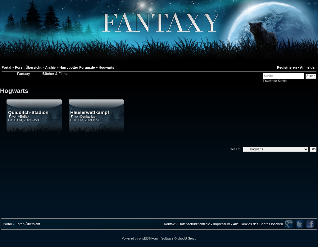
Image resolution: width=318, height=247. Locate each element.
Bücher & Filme (55, 73)
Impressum (221, 224)
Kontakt (169, 224)
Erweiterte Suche (275, 81)
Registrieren (287, 67)
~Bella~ (24, 116)
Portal (7, 224)
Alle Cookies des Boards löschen (258, 224)
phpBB (143, 238)
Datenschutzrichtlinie (194, 224)
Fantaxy (23, 73)
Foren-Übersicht (28, 224)
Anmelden (308, 67)
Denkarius (87, 116)
